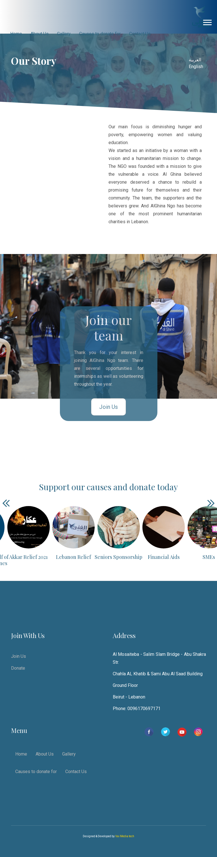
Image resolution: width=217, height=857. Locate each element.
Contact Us (140, 33)
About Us (40, 33)
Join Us (108, 406)
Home (16, 33)
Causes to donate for (100, 33)
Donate (18, 668)
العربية (195, 59)
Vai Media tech (124, 836)
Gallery (64, 33)
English (196, 66)
